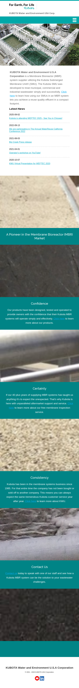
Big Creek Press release (20, 142)
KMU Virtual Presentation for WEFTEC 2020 (29, 163)
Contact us (11, 573)
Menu (75, 21)
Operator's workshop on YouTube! (25, 153)
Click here (59, 318)
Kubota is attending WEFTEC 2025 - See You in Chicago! (35, 118)
